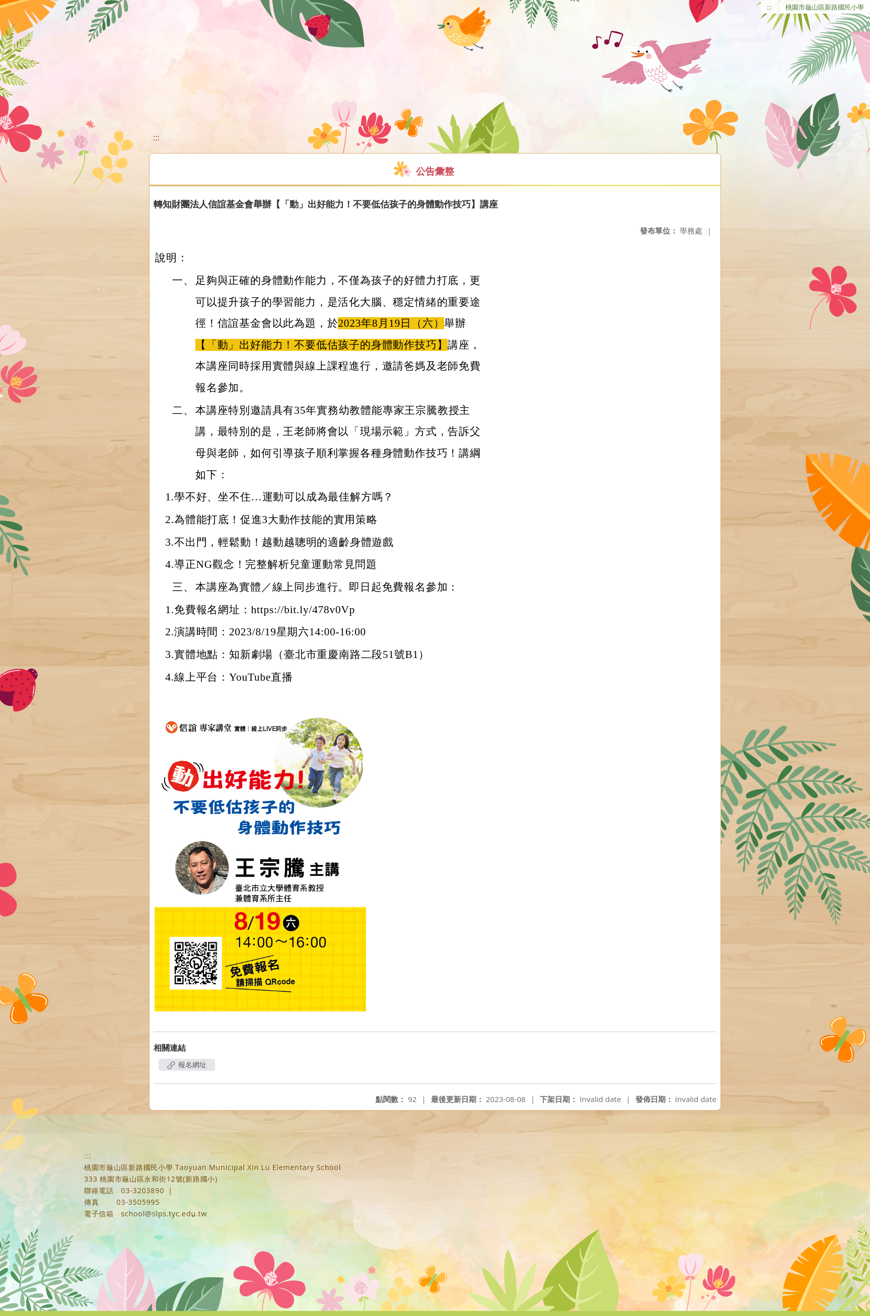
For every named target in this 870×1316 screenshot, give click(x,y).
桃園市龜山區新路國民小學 (824, 7)
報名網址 (186, 1064)
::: (769, 7)
